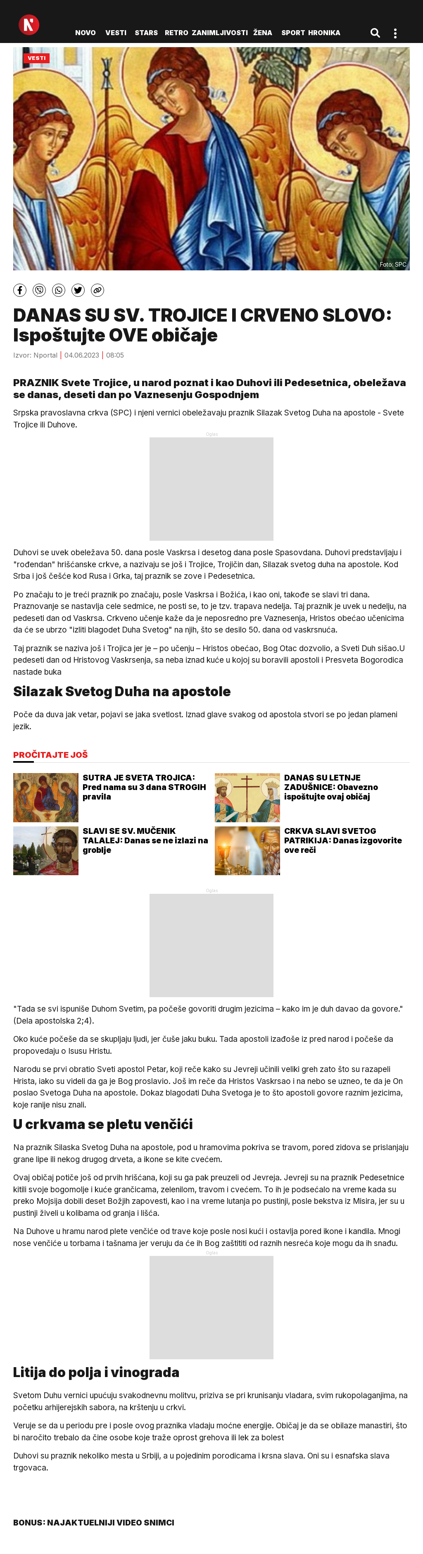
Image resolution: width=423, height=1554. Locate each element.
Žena (262, 33)
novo (85, 33)
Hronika (324, 33)
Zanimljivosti (220, 33)
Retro (176, 33)
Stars (146, 33)
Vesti (115, 33)
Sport (293, 33)
